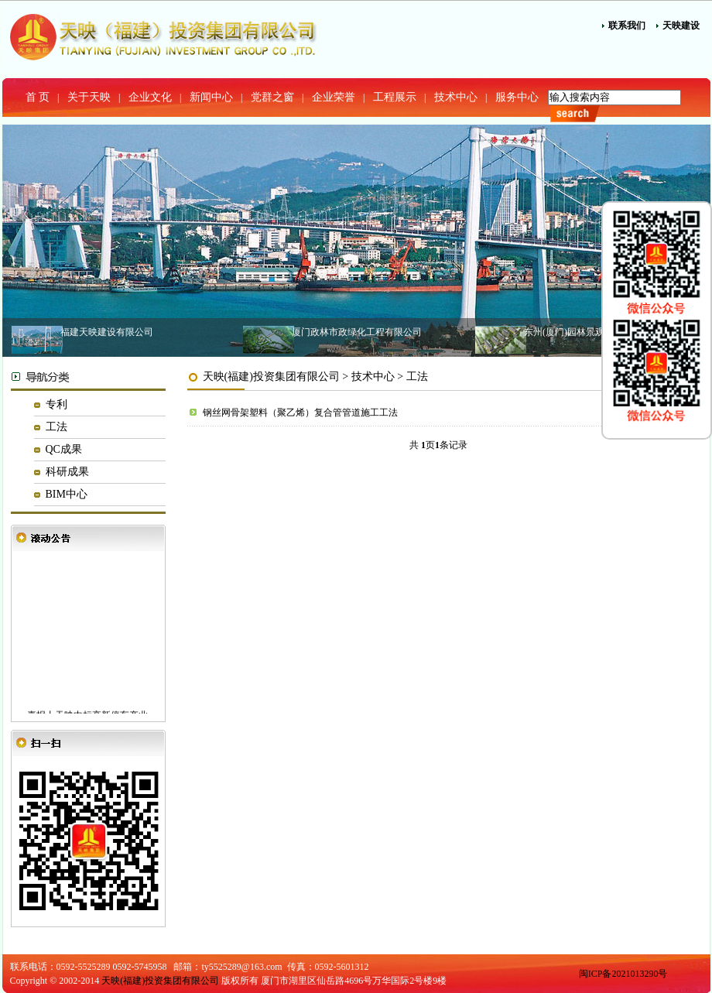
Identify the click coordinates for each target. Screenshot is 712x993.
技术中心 (456, 97)
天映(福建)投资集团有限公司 (271, 376)
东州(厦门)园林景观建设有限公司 (592, 332)
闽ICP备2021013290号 (623, 973)
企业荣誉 (333, 97)
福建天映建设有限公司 (106, 332)
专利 (56, 404)
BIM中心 (66, 494)
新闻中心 (211, 97)
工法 (56, 427)
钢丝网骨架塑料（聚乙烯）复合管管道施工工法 (300, 412)
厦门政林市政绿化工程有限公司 (357, 332)
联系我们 (626, 25)
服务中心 (517, 97)
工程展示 (394, 97)
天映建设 (681, 25)
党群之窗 (272, 97)
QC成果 (64, 449)
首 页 (38, 97)
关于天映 (89, 97)
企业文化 (150, 97)
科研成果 (67, 472)
